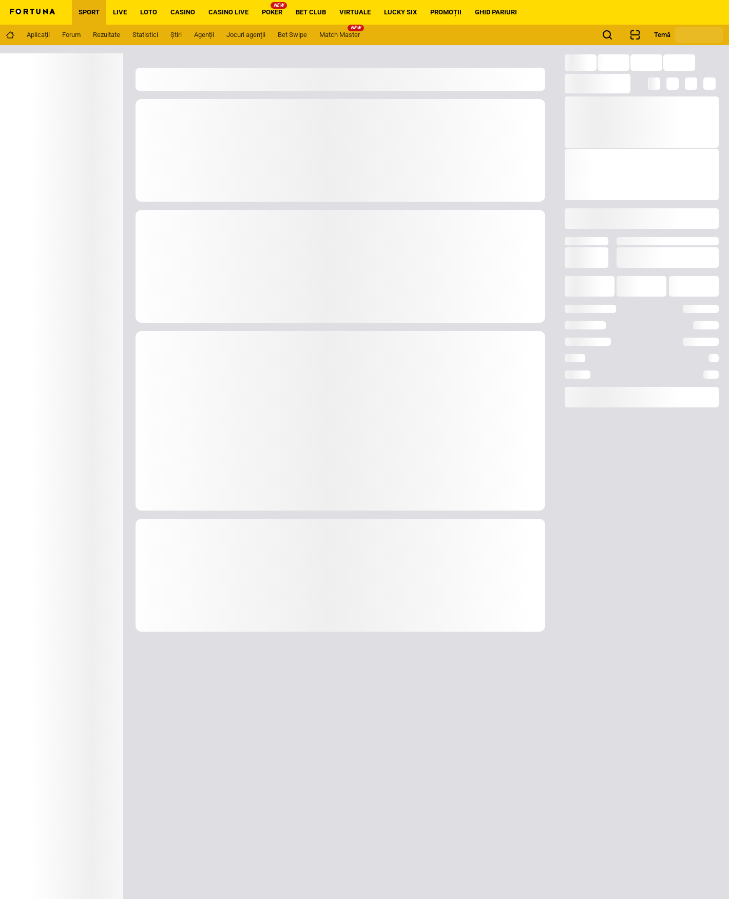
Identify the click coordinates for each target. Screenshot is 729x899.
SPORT (89, 12)
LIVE (120, 12)
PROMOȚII (446, 12)
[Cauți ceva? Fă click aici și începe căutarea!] (607, 35)
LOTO (148, 12)
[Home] (32, 12)
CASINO (182, 12)
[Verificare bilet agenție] (635, 35)
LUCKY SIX (400, 12)
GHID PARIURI (496, 12)
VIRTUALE (355, 12)
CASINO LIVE (228, 12)
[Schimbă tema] (699, 35)
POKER (274, 9)
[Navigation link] (10, 35)
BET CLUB (311, 12)
